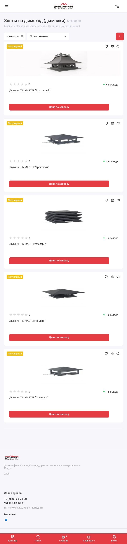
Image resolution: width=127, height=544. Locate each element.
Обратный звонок (14, 502)
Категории (15, 36)
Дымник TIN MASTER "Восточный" (29, 90)
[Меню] (6, 6)
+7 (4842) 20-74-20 (15, 498)
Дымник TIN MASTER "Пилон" (26, 320)
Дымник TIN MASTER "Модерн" (27, 244)
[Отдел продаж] (117, 6)
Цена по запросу (59, 107)
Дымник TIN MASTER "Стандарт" (28, 397)
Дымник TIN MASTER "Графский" (28, 167)
